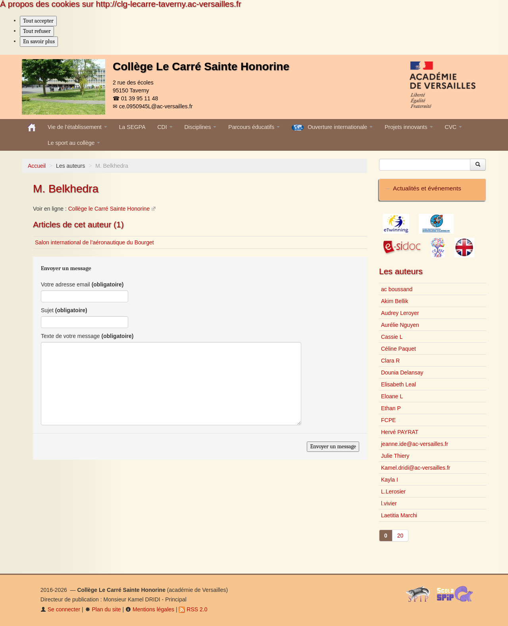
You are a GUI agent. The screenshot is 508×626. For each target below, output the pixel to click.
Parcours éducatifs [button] (254, 127)
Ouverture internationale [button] (332, 127)
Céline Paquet (398, 349)
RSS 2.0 (193, 609)
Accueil (37, 166)
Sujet (64, 310)
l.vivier (389, 503)
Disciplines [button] (201, 127)
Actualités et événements (427, 188)
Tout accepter (38, 20)
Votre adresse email (82, 284)
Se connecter (60, 609)
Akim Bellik (394, 301)
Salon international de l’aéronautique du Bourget (94, 242)
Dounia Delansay (402, 372)
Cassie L (391, 337)
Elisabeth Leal (398, 384)
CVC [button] (453, 127)
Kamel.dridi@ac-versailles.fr (415, 468)
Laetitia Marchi (399, 515)
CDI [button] (165, 127)
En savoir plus (39, 41)
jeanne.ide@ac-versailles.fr (414, 444)
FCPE (388, 420)
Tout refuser (37, 31)
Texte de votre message (87, 336)
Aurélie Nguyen (400, 325)
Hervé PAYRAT (399, 432)
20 (400, 535)
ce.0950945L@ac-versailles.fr (155, 106)
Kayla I (389, 479)
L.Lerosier (393, 491)
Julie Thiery (395, 456)
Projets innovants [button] (409, 127)
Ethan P (391, 408)
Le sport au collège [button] (74, 143)
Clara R (390, 360)
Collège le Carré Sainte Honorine (109, 208)
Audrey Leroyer (400, 313)
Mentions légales (149, 609)
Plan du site (103, 609)
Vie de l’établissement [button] (77, 127)
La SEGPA (132, 127)
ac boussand (396, 289)
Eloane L (392, 396)
